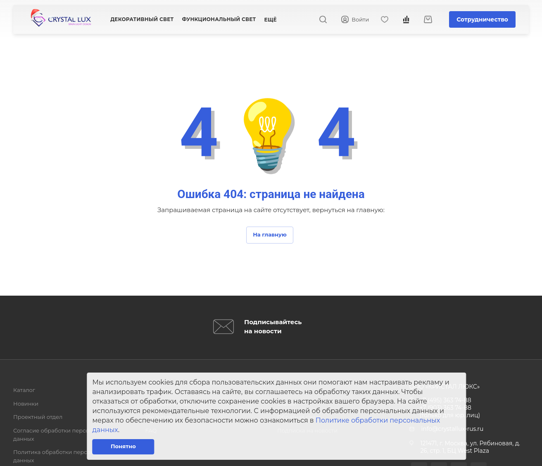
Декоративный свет (142, 19)
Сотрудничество (482, 19)
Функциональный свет (219, 19)
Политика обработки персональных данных (63, 456)
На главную (270, 234)
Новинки (25, 403)
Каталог (24, 390)
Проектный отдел (37, 416)
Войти (355, 20)
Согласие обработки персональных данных (63, 434)
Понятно (123, 446)
